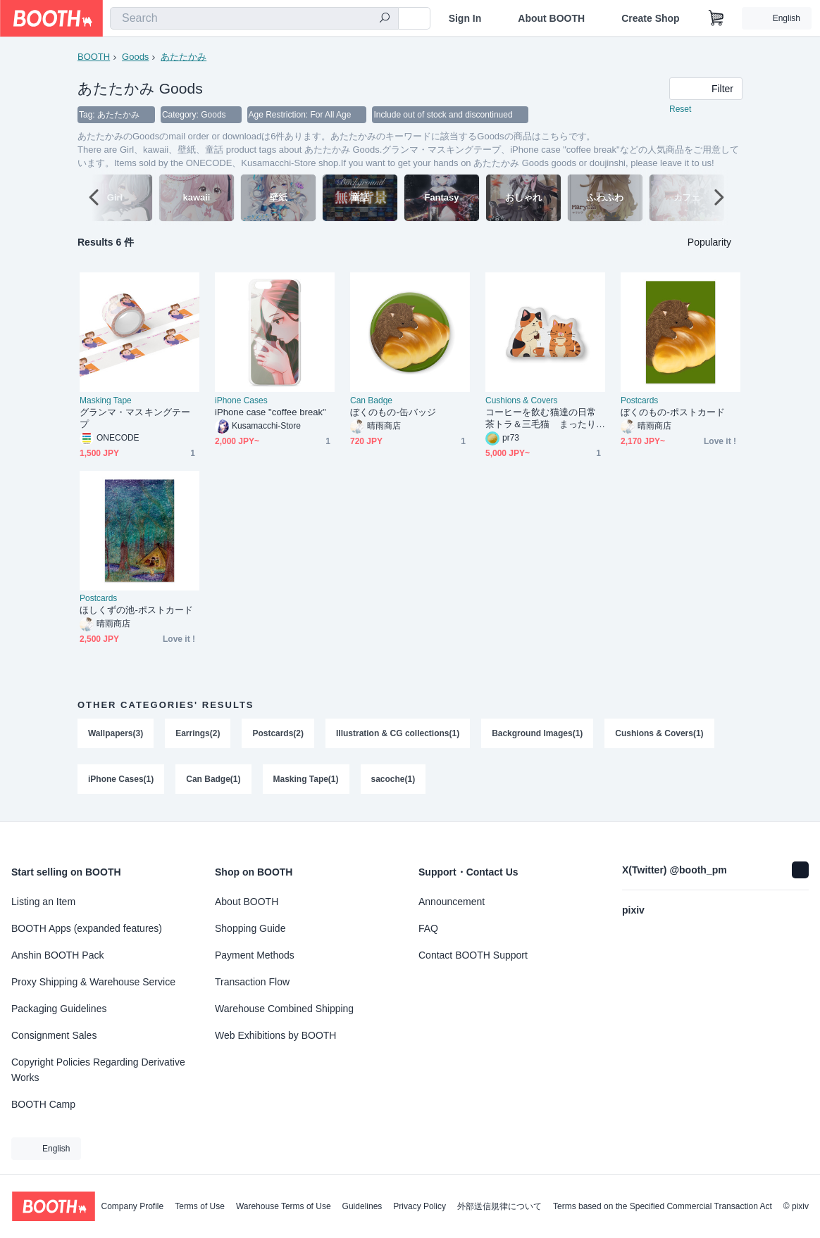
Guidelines (362, 1206)
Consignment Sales (54, 1035)
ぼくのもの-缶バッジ (393, 413)
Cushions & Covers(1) (660, 734)
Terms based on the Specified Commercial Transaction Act (662, 1206)
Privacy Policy (419, 1206)
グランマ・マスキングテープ (135, 419)
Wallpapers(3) (115, 734)
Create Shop (650, 18)
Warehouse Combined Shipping (284, 1008)
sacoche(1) (393, 780)
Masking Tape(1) (306, 780)
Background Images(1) (537, 734)
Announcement (451, 901)
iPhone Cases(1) (121, 780)
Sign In (465, 18)
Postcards (639, 401)
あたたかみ (183, 56)
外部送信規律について (499, 1206)
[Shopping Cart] (716, 18)
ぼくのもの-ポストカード (673, 413)
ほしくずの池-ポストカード (136, 610)
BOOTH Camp (43, 1104)
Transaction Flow (252, 981)
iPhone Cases (241, 401)
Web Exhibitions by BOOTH (275, 1035)
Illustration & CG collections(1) (397, 734)
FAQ (428, 928)
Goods (135, 56)
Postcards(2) (278, 734)
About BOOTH (551, 18)
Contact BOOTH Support (473, 955)
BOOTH (93, 56)
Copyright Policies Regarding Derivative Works (98, 1069)
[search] (384, 19)
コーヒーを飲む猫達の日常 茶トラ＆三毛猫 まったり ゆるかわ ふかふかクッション (545, 419)
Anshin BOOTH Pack (57, 955)
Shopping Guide (250, 928)
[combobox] (254, 18)
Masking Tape (106, 401)
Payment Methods (254, 955)
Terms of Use (200, 1206)
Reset (680, 110)
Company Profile (132, 1206)
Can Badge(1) (213, 780)
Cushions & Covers (521, 401)
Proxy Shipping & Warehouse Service (93, 981)
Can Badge (371, 401)
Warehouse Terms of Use (283, 1206)
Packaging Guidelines (58, 1008)
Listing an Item (43, 901)
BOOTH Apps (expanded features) (86, 928)
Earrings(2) (197, 734)
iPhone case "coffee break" (270, 413)
